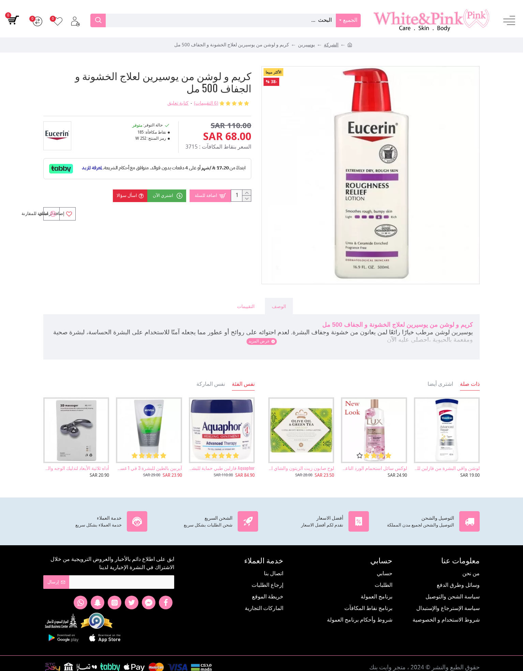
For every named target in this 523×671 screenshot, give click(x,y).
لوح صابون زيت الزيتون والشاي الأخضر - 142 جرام (301, 460)
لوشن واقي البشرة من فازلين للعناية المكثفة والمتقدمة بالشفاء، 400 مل (447, 460)
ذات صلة (470, 376)
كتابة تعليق (178, 103)
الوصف (279, 305)
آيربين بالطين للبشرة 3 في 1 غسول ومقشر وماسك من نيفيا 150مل (149, 460)
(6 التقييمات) (206, 103)
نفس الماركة (210, 376)
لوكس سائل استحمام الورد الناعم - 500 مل (374, 460)
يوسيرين (306, 45)
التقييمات (246, 305)
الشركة (331, 45)
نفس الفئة (243, 376)
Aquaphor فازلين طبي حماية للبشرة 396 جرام (222, 460)
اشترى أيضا (440, 376)
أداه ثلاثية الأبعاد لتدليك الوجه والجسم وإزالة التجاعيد (76, 460)
